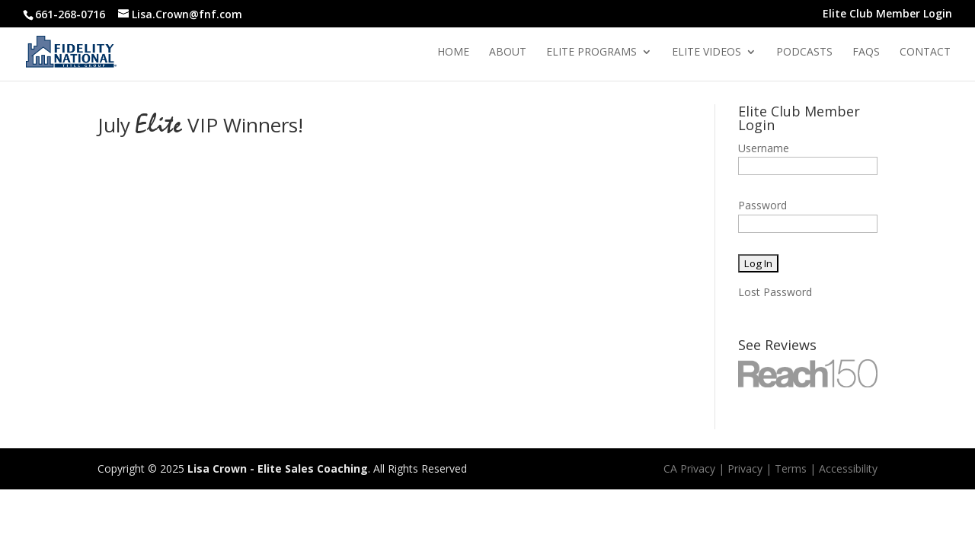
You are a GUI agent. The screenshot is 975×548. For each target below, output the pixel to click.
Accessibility (848, 468)
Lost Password (775, 292)
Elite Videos (706, 52)
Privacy (744, 468)
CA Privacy (689, 468)
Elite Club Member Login (887, 14)
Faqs (866, 52)
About (507, 52)
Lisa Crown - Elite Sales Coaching (277, 468)
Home (453, 52)
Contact (925, 52)
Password (762, 205)
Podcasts (804, 52)
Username (763, 148)
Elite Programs (591, 52)
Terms (791, 468)
